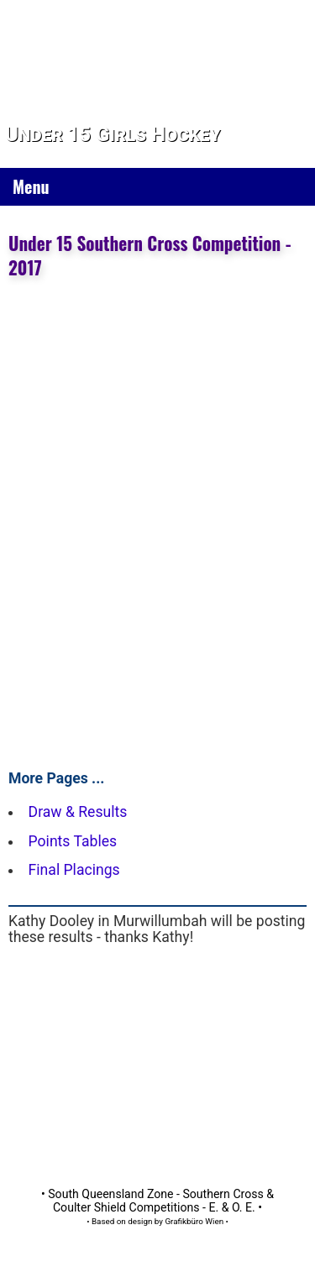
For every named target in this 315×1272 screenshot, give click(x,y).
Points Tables (73, 841)
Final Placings (74, 869)
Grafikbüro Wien (194, 1221)
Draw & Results (78, 812)
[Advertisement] (157, 1055)
